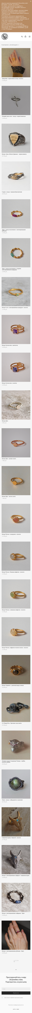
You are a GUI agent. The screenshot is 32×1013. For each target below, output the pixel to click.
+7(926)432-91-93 (12, 21)
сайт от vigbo (16, 1009)
